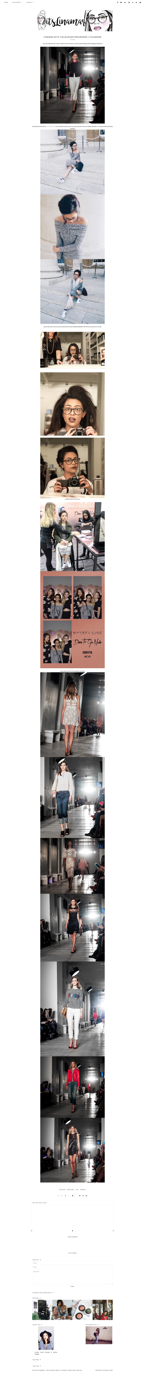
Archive (30, 2)
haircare (70, 1190)
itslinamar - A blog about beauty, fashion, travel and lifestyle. (59, 1370)
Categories (16, 2)
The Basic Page (108, 1370)
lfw (77, 1190)
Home (6, 2)
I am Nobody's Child (51, 126)
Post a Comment (72, 1237)
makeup (83, 1190)
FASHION (62, 1190)
